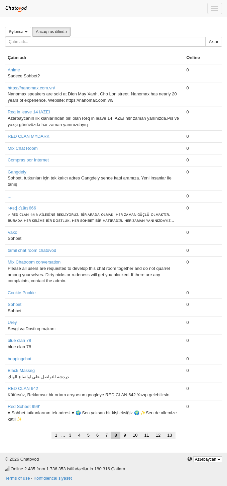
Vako (12, 232)
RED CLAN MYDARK (28, 136)
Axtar (213, 41)
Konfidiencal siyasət (52, 478)
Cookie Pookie (22, 292)
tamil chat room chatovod (32, 250)
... (9, 195)
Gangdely (17, 171)
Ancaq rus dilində (51, 31)
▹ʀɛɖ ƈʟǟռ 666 (22, 207)
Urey (12, 322)
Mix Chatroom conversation (34, 262)
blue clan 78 (19, 340)
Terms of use (17, 478)
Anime (14, 69)
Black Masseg (21, 370)
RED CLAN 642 (23, 388)
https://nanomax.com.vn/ (31, 87)
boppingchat (19, 358)
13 (169, 435)
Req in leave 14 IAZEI (29, 111)
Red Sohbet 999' (24, 406)
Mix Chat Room (23, 148)
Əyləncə (18, 31)
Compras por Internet (28, 159)
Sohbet (14, 304)
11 (146, 435)
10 (135, 435)
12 (158, 435)
